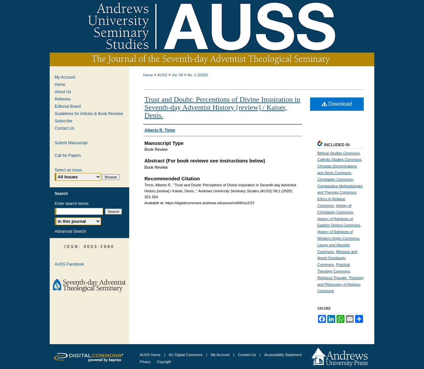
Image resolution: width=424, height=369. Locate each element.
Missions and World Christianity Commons (337, 258)
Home (148, 75)
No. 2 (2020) (197, 75)
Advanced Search (70, 231)
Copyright (164, 362)
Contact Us (64, 128)
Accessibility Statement (283, 355)
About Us (63, 92)
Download (337, 104)
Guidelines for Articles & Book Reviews (89, 113)
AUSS (162, 75)
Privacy (146, 362)
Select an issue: (69, 170)
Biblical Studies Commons (338, 153)
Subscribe (63, 121)
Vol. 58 (177, 75)
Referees (63, 99)
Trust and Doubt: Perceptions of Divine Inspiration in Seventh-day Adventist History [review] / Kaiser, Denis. (222, 107)
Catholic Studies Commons (339, 159)
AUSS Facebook (69, 264)
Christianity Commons (335, 179)
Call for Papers (68, 155)
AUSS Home (150, 355)
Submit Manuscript (71, 143)
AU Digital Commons (186, 355)
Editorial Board (68, 106)
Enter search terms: (72, 203)
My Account (65, 77)
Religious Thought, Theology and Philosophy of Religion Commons (340, 284)
